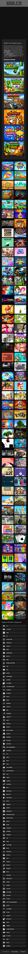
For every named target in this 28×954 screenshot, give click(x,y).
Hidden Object (10, 770)
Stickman (8, 908)
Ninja (7, 821)
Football (8, 750)
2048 (7, 632)
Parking (8, 831)
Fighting (8, 743)
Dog (7, 710)
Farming (8, 737)
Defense (8, 703)
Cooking (8, 693)
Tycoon (8, 935)
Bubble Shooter (10, 663)
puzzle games (7, 52)
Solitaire (8, 892)
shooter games (7, 50)
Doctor (8, 706)
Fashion (8, 740)
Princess (8, 851)
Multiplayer (9, 818)
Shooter (8, 875)
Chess (7, 673)
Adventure (9, 639)
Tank (7, 922)
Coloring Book (10, 686)
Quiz (7, 858)
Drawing (8, 713)
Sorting (8, 895)
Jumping (8, 784)
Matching (9, 797)
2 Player (8, 629)
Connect (8, 690)
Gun (7, 764)
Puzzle (8, 855)
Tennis (8, 925)
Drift (7, 720)
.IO (7, 626)
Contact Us (22, 951)
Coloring (8, 683)
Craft (7, 696)
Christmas (9, 676)
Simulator (9, 878)
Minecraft (9, 811)
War (7, 939)
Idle (7, 774)
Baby (7, 649)
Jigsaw (8, 780)
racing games (7, 51)
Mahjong (8, 791)
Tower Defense (10, 929)
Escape (8, 733)
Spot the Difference (11, 902)
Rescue (8, 865)
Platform (8, 844)
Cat (7, 669)
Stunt (8, 912)
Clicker (8, 679)
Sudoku (8, 915)
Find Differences (10, 747)
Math (7, 801)
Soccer (8, 888)
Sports (8, 898)
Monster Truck (10, 814)
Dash (7, 700)
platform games (8, 54)
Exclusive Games (9, 59)
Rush (7, 871)
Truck (7, 932)
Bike (7, 659)
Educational (9, 730)
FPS (7, 754)
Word (7, 942)
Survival (8, 919)
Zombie (8, 946)
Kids (7, 787)
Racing (8, 861)
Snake (7, 882)
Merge (8, 807)
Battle (8, 656)
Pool (7, 848)
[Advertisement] (14, 23)
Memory (8, 804)
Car (7, 666)
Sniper (8, 885)
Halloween (9, 767)
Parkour (8, 834)
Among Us (9, 642)
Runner (8, 868)
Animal (8, 646)
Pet (7, 838)
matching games (10, 53)
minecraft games (13, 55)
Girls (7, 757)
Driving (8, 723)
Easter (8, 727)
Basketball (9, 652)
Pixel (7, 841)
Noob (7, 824)
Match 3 (8, 794)
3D (7, 636)
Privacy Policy (14, 951)
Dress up (8, 716)
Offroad (8, 828)
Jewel (7, 777)
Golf (7, 760)
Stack (7, 905)
